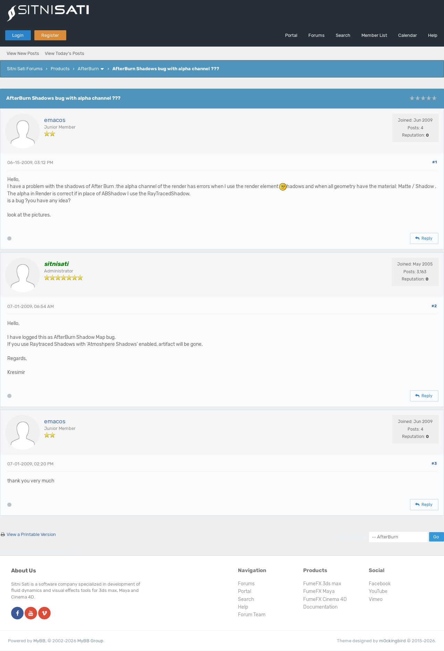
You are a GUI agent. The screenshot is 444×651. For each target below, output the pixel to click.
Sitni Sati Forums (25, 68)
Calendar (407, 35)
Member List (374, 35)
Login (18, 35)
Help (432, 35)
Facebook (380, 584)
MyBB (39, 640)
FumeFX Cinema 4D (325, 599)
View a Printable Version (31, 534)
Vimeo (376, 599)
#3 (434, 463)
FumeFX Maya (319, 591)
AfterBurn (88, 68)
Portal (291, 35)
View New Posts (23, 53)
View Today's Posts (64, 53)
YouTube (378, 591)
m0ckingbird (392, 640)
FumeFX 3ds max (322, 584)
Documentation (320, 607)
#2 (434, 306)
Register (50, 35)
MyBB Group (90, 640)
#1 (434, 162)
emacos (55, 119)
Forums (316, 35)
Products (60, 68)
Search (343, 35)
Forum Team (251, 615)
